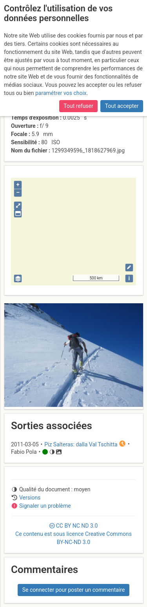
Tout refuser (78, 106)
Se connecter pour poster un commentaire (73, 590)
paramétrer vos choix (61, 93)
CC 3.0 (73, 534)
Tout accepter (122, 106)
